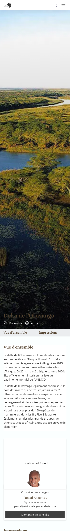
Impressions (48, 332)
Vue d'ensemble (15, 332)
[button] (63, 5)
